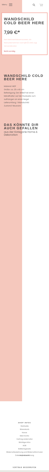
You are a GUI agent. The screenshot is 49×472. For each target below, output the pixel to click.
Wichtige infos (24, 442)
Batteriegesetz (24, 449)
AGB (24, 445)
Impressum (24, 455)
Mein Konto (24, 436)
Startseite (25, 426)
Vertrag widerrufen (24, 439)
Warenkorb (24, 429)
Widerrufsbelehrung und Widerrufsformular (24, 452)
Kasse (24, 432)
